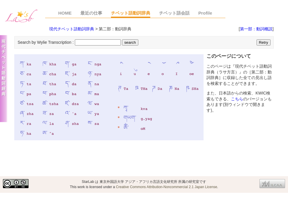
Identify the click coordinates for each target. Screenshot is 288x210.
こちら (237, 99)
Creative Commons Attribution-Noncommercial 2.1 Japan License (166, 187)
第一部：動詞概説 (256, 29)
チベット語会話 (174, 12)
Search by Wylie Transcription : (46, 42)
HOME (65, 12)
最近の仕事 (91, 12)
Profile (205, 12)
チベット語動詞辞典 (130, 12)
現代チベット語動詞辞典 (71, 29)
